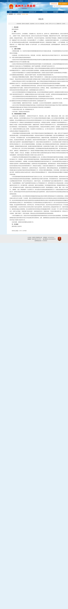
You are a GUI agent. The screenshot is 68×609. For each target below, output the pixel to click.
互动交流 (44, 12)
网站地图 (61, 1)
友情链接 (19, 14)
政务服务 (55, 12)
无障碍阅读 (54, 3)
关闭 (64, 23)
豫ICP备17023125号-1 (36, 239)
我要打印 (59, 23)
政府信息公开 (32, 12)
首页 (10, 12)
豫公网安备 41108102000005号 (49, 239)
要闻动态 (20, 12)
